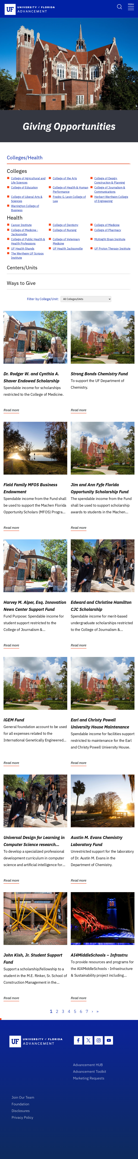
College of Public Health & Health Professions (28, 241)
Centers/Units (22, 267)
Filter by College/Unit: (43, 299)
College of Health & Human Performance (70, 189)
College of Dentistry (65, 225)
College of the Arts (65, 178)
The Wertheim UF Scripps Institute (27, 255)
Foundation (20, 1104)
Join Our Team (23, 1097)
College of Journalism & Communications (109, 189)
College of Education (24, 187)
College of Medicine (107, 225)
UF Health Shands (22, 248)
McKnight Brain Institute (109, 239)
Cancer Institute (21, 225)
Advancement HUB (88, 1064)
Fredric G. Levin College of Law (69, 199)
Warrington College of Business (25, 208)
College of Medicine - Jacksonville (24, 232)
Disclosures (21, 1110)
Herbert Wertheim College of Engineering (111, 199)
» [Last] (97, 1011)
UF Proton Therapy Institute (112, 248)
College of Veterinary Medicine (66, 241)
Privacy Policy (22, 1117)
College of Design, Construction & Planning (109, 180)
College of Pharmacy (107, 230)
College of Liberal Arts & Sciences (26, 199)
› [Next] (92, 1011)
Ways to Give (21, 283)
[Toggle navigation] (131, 6)
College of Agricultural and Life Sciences (28, 180)
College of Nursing (65, 230)
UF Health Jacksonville (68, 248)
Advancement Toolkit (89, 1071)
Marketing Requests (88, 1078)
